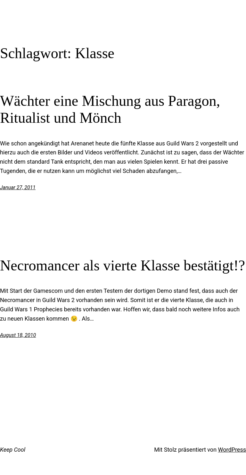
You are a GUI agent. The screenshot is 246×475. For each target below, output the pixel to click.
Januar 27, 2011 (18, 187)
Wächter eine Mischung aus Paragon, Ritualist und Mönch (110, 109)
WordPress (232, 449)
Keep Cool (12, 449)
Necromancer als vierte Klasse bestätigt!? (122, 265)
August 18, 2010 (18, 335)
